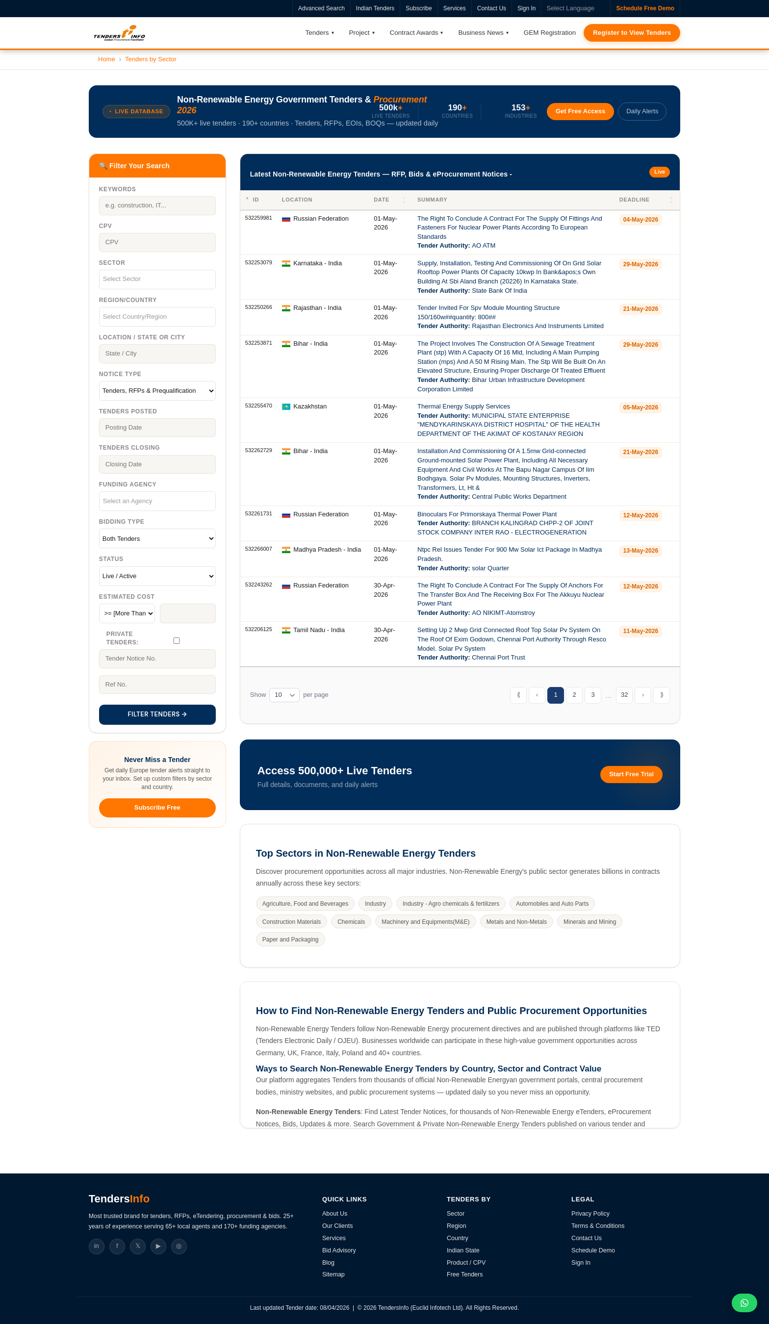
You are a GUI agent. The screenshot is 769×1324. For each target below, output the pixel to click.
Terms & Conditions (597, 1225)
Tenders (317, 32)
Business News (480, 32)
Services (454, 8)
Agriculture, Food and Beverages (305, 903)
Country (457, 1238)
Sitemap (333, 1274)
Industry (375, 903)
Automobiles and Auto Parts (552, 903)
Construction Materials (291, 921)
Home (106, 59)
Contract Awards (414, 32)
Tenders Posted (128, 411)
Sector (112, 262)
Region (456, 1225)
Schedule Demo (593, 1250)
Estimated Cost (127, 596)
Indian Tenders (375, 8)
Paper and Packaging (290, 939)
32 (624, 694)
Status (111, 559)
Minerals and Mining (590, 921)
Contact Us (491, 8)
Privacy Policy (590, 1213)
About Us (334, 1213)
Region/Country (128, 300)
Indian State (463, 1250)
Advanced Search (321, 8)
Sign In (526, 8)
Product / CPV (466, 1262)
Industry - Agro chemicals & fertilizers (451, 903)
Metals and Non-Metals (517, 921)
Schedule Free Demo (645, 8)
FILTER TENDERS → (157, 714)
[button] (405, 200)
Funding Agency (127, 484)
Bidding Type (122, 521)
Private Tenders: (122, 638)
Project (359, 32)
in (96, 1245)
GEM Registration (550, 32)
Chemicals (351, 921)
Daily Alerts (642, 111)
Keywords (117, 189)
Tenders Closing (129, 447)
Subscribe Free (157, 807)
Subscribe (419, 8)
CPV (105, 226)
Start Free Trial (631, 774)
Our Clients (337, 1225)
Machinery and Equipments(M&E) (425, 921)
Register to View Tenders (632, 32)
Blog (328, 1262)
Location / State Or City (142, 337)
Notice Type (120, 374)
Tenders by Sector (151, 59)
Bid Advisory (339, 1250)
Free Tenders (465, 1274)
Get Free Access (580, 111)
